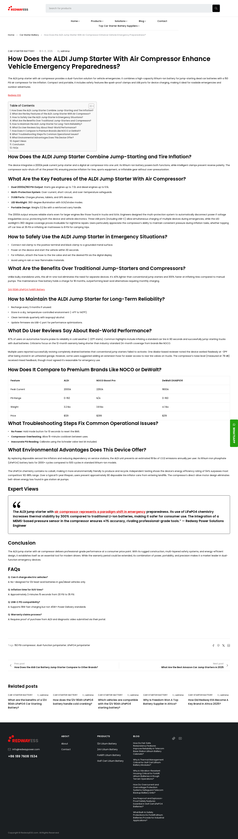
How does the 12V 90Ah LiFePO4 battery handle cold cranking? (73, 702)
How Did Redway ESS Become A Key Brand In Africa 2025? (208, 702)
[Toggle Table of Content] (89, 106)
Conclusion (18, 144)
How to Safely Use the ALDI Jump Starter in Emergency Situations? (47, 117)
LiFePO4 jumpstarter (78, 645)
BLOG (136, 736)
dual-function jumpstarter (51, 645)
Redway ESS (14, 95)
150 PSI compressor (25, 645)
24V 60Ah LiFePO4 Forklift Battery (26, 289)
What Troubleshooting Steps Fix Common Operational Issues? (45, 134)
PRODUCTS (103, 736)
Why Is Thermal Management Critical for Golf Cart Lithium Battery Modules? (148, 762)
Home (11, 34)
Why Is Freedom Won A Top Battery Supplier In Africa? (160, 702)
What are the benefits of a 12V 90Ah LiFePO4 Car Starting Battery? (27, 703)
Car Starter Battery (29, 34)
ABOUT (65, 736)
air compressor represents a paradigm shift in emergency (100, 512)
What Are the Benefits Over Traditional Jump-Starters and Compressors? (51, 120)
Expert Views (19, 141)
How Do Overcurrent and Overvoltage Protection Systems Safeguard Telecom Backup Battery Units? (148, 788)
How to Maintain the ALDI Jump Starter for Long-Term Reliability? (47, 124)
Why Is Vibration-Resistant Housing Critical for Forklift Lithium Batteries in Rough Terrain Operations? (146, 774)
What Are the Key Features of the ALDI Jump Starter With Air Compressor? (51, 113)
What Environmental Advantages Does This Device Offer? (43, 137)
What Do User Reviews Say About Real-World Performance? (44, 127)
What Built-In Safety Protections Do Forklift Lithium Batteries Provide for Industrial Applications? (148, 816)
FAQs (15, 147)
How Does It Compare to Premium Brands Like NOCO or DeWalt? (46, 130)
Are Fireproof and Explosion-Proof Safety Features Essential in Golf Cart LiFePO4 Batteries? (148, 802)
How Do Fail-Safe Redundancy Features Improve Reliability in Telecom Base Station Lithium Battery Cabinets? (148, 748)
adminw (65, 51)
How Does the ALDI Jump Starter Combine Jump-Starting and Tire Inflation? (52, 110)
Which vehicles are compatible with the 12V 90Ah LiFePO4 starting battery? (118, 703)
